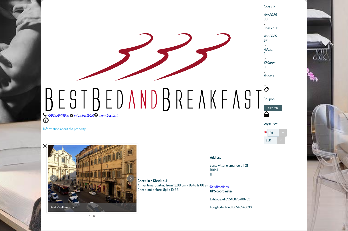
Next (130, 178)
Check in (269, 6)
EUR (268, 140)
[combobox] (277, 133)
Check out (270, 28)
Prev (53, 178)
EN (271, 133)
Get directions (219, 186)
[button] (273, 108)
